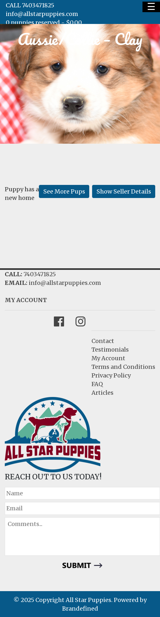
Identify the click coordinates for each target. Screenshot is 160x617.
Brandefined (80, 608)
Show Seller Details (124, 191)
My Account (108, 358)
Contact (102, 341)
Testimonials (110, 349)
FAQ (97, 384)
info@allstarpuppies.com (42, 14)
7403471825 (40, 274)
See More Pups (64, 191)
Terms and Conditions (123, 366)
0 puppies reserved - (44, 22)
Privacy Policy (111, 375)
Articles (102, 392)
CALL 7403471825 (30, 5)
